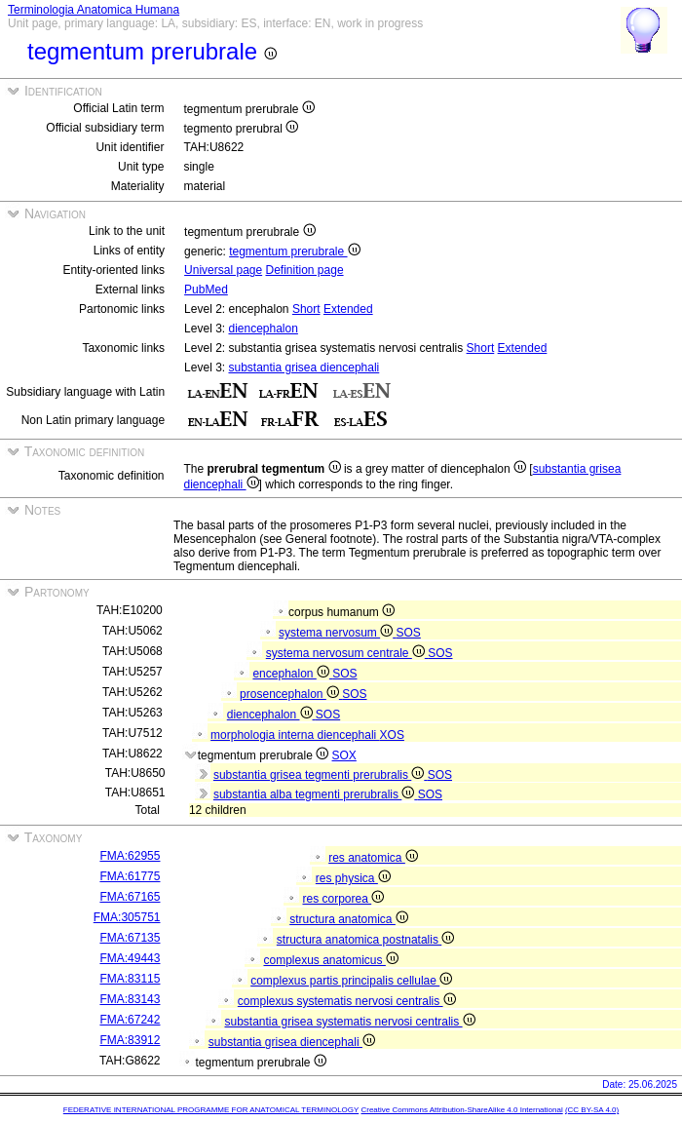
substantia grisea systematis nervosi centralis (349, 1021)
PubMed (206, 289)
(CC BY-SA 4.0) (592, 1109)
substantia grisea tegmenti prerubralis (320, 775)
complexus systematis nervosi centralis (347, 1001)
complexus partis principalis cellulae (351, 980)
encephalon (292, 673)
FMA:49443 (129, 958)
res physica (353, 878)
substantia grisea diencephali (303, 367)
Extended (348, 309)
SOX (344, 755)
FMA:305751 (127, 917)
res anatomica (373, 858)
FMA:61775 (129, 876)
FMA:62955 (129, 856)
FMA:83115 (129, 979)
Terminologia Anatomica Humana (93, 10)
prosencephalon (291, 694)
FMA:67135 (129, 938)
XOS (392, 735)
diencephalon (262, 328)
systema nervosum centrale (347, 653)
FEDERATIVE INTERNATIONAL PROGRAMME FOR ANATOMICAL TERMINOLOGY (211, 1109)
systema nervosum (337, 632)
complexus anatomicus (330, 960)
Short (306, 309)
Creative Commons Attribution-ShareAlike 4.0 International (461, 1109)
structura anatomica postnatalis (365, 940)
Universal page (223, 270)
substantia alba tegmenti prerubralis (315, 794)
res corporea (343, 899)
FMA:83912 (129, 1040)
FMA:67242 (129, 1019)
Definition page (305, 270)
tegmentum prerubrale (294, 251)
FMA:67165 (129, 897)
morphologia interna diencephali (294, 735)
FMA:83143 (129, 999)
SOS (409, 632)
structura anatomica (348, 919)
